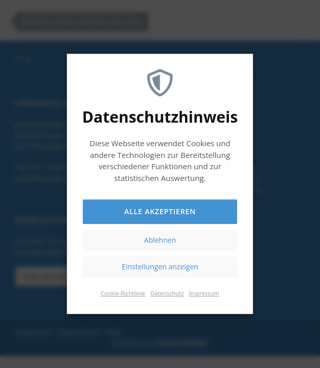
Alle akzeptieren (160, 212)
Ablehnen (160, 240)
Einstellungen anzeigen (160, 267)
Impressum (204, 293)
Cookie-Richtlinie (123, 293)
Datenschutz (167, 293)
